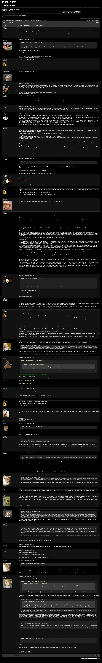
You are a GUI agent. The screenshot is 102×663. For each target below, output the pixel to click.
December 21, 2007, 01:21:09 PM (26, 488)
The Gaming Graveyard (18, 20)
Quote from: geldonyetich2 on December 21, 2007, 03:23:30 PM (33, 599)
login (13, 9)
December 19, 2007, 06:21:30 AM (26, 113)
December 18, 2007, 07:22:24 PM (26, 83)
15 (12, 22)
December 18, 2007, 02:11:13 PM (26, 39)
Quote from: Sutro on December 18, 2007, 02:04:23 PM (31, 42)
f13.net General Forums (10, 20)
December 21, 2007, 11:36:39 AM (26, 388)
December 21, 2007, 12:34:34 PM (26, 423)
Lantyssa (54, 92)
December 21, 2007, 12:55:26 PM (26, 452)
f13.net (4, 20)
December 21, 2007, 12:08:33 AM (26, 212)
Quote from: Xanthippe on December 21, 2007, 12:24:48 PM (32, 440)
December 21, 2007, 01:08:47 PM (26, 474)
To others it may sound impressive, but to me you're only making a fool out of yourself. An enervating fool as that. (36, 471)
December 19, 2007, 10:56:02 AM (26, 158)
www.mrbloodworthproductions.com (24, 57)
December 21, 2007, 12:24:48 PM (26, 399)
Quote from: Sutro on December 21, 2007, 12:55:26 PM (31, 477)
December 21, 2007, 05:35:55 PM (26, 550)
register (16, 9)
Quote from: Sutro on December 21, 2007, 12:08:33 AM (31, 278)
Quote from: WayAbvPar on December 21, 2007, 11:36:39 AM (33, 426)
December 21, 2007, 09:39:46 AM (26, 340)
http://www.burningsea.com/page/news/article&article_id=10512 (31, 554)
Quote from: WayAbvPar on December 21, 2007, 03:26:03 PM (33, 581)
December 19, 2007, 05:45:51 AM (26, 106)
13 (9, 22)
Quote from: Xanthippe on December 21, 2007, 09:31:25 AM (32, 621)
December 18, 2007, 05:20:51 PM (26, 59)
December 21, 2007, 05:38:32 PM (26, 560)
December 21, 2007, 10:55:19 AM (26, 380)
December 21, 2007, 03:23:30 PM (26, 508)
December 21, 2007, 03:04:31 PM (26, 494)
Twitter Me (20, 421)
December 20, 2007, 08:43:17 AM (26, 187)
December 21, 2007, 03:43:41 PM (26, 544)
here (24, 652)
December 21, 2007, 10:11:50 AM (26, 357)
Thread (21, 596)
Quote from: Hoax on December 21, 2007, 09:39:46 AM (31, 360)
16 (13, 22)
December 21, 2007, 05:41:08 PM (26, 576)
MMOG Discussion (26, 20)
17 (14, 22)
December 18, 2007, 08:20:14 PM (26, 95)
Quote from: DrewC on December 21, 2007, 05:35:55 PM (32, 638)
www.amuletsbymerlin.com (34, 57)
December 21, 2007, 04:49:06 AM (26, 275)
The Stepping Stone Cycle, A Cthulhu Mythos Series (29, 419)
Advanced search (25, 15)
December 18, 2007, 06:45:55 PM (26, 71)
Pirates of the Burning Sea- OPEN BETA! (39, 20)
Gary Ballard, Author (22, 420)
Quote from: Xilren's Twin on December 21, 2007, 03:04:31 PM (33, 527)
